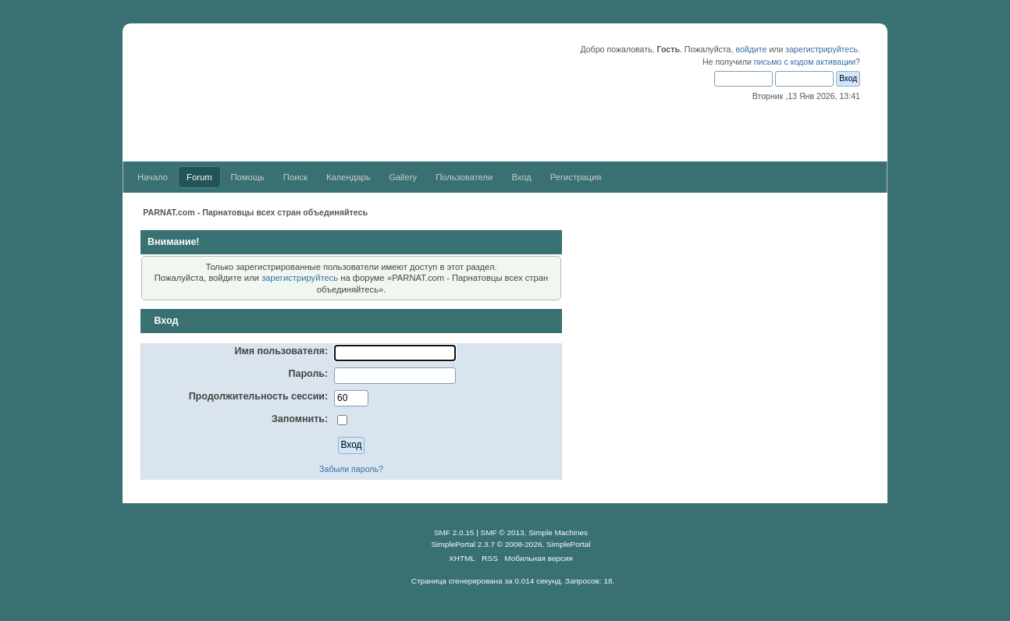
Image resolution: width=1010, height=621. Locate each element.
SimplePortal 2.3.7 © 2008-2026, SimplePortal (510, 544)
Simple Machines (558, 532)
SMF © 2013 (503, 532)
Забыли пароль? (351, 469)
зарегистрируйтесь (821, 49)
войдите (750, 49)
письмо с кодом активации (804, 61)
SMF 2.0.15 (454, 532)
